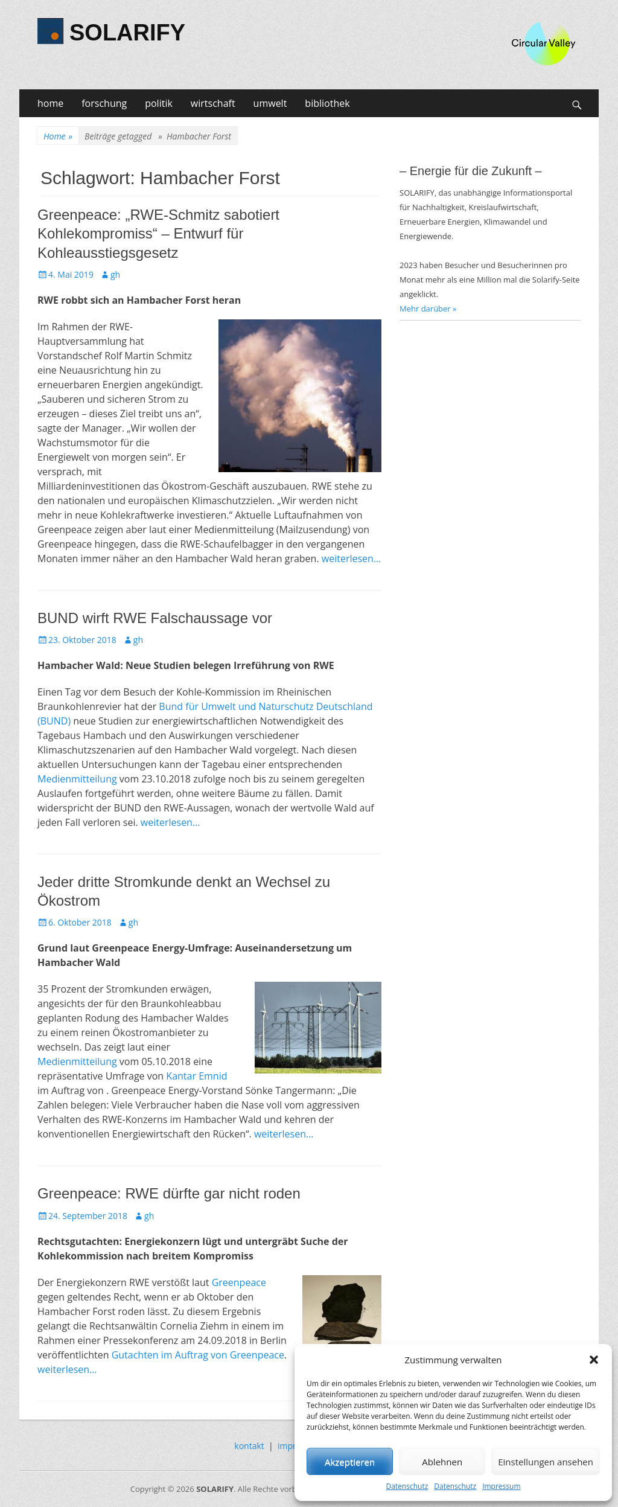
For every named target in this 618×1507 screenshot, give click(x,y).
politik (159, 103)
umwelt (270, 103)
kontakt (249, 1445)
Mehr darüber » (428, 308)
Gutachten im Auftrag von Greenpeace (198, 1354)
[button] (594, 1360)
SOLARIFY (127, 32)
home (50, 103)
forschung (104, 103)
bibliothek (327, 103)
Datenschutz (407, 1486)
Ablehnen (442, 1462)
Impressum (501, 1486)
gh (115, 274)
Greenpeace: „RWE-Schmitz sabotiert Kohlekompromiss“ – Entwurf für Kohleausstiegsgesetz (158, 233)
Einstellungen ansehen (545, 1462)
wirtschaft (213, 103)
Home (57, 136)
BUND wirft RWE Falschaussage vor (154, 618)
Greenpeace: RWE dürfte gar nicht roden (169, 1193)
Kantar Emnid (196, 1076)
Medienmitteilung (77, 778)
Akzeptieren (350, 1462)
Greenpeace (239, 1282)
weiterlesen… (351, 558)
